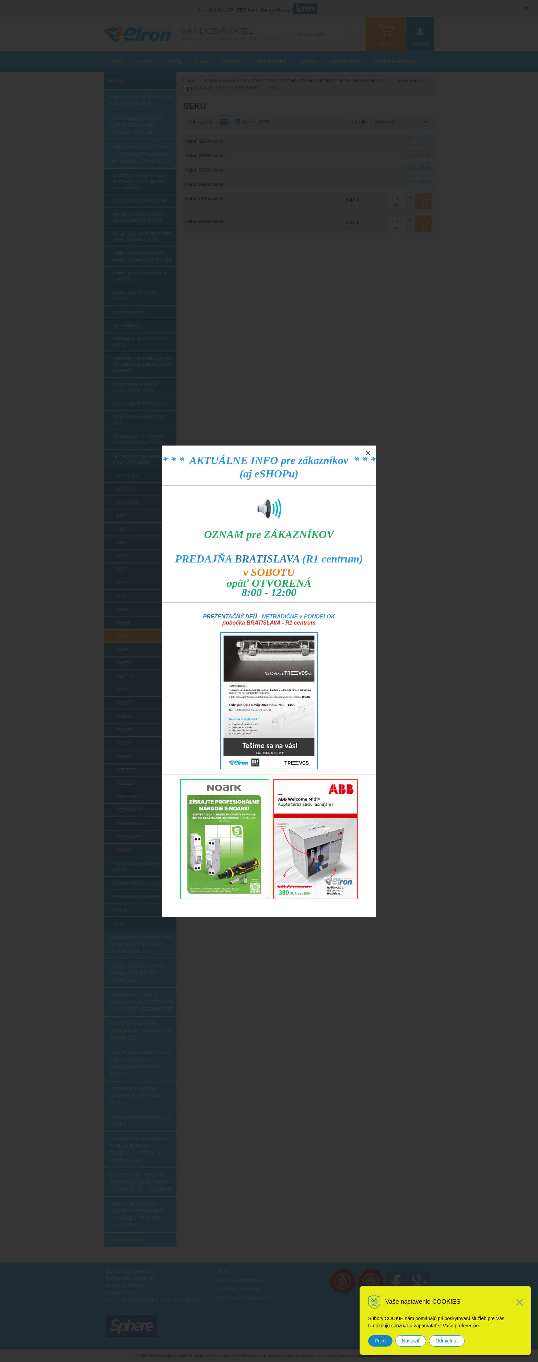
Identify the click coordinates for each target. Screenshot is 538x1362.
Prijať (380, 1340)
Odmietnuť (446, 1340)
